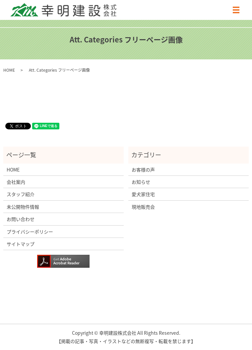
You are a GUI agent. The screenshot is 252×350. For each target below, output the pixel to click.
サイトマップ (20, 244)
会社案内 (16, 181)
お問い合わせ (20, 219)
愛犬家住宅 (143, 194)
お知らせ (141, 181)
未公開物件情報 (23, 206)
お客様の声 (143, 169)
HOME (9, 70)
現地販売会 (143, 206)
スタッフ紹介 (20, 194)
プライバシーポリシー (30, 231)
